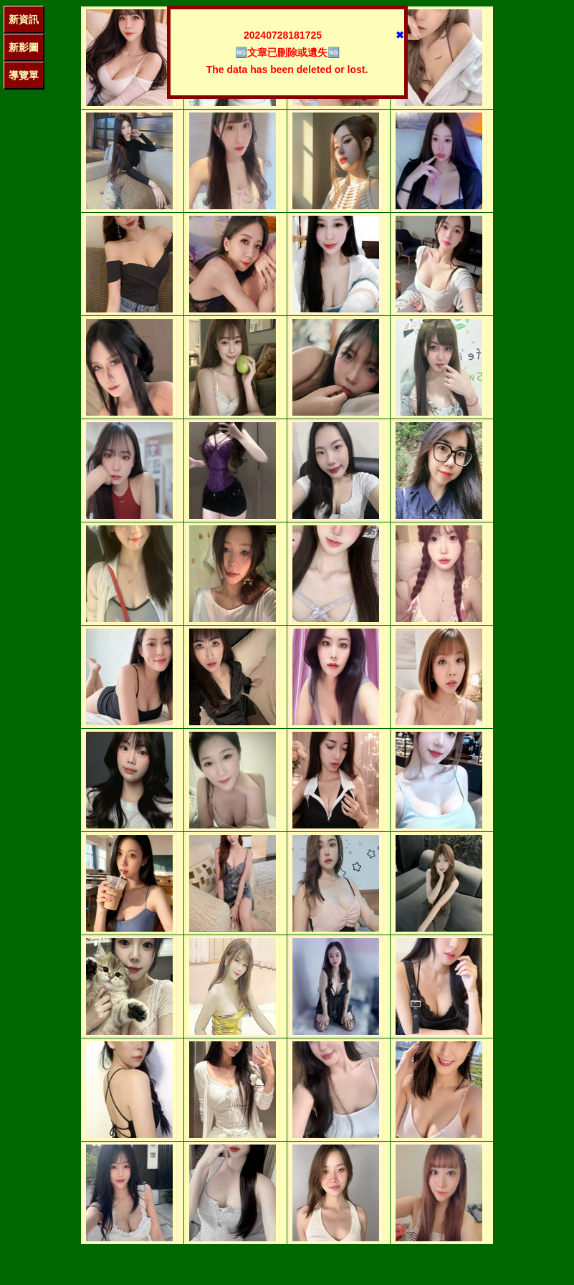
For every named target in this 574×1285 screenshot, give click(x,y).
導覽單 (24, 75)
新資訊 (24, 19)
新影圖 (24, 47)
